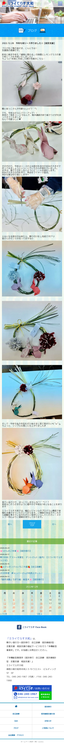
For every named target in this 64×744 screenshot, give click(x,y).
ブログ (15, 728)
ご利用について (48, 728)
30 (41, 610)
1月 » (39, 613)
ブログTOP (32, 524)
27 (13, 610)
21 (23, 607)
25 (59, 607)
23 (41, 607)
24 (50, 607)
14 (23, 603)
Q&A (16, 721)
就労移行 (48, 706)
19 (4, 607)
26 (4, 610)
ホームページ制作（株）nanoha (32, 742)
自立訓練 (16, 714)
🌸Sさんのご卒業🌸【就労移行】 (16, 550)
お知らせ (48, 721)
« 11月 (3, 613)
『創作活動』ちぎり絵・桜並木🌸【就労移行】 (22, 579)
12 (4, 603)
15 (32, 603)
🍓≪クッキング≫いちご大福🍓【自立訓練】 (21, 566)
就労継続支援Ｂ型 (48, 714)
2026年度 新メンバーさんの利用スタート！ (21, 573)
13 (13, 603)
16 (41, 603)
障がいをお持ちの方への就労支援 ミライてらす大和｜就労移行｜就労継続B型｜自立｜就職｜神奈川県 (17, 3)
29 (32, 610)
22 (32, 607)
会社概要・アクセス (16, 735)
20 (13, 607)
